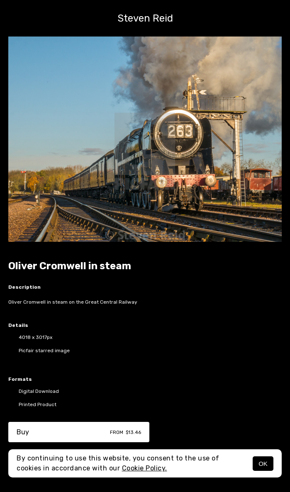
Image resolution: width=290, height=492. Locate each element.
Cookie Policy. (144, 468)
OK (263, 463)
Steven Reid (145, 18)
